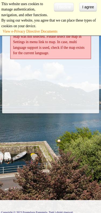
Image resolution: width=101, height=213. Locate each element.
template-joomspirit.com (100, 189)
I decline (64, 7)
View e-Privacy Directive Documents (30, 31)
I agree (88, 7)
